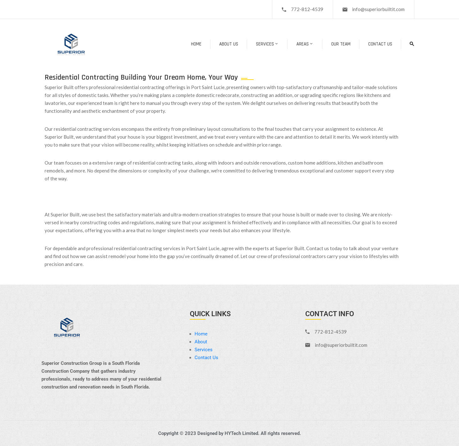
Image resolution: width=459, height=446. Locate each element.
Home (196, 44)
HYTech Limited (241, 433)
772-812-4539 (307, 9)
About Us (228, 44)
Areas (304, 44)
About (201, 342)
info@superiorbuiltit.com (378, 9)
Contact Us (380, 44)
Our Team (340, 44)
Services (267, 44)
